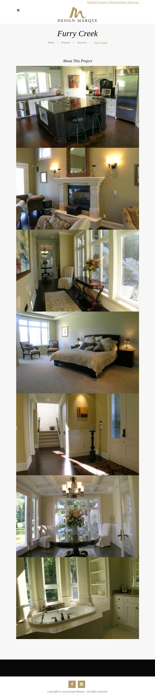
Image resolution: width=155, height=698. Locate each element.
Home (51, 42)
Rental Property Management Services (113, 2)
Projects (65, 42)
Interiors (82, 42)
